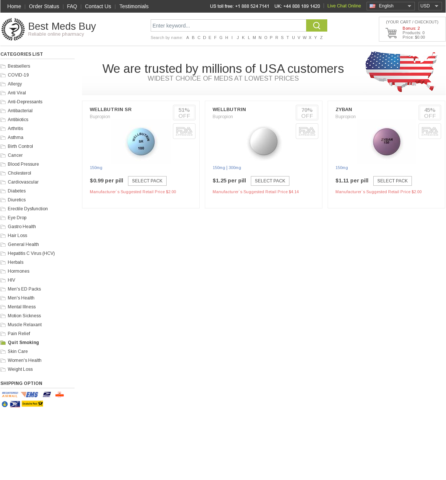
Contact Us (98, 6)
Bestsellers (19, 66)
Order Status (44, 6)
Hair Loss (17, 235)
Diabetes (17, 191)
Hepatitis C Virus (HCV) (31, 253)
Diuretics (17, 199)
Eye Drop (17, 217)
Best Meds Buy (62, 26)
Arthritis (15, 128)
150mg (96, 167)
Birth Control (20, 146)
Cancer (15, 155)
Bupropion (100, 116)
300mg (235, 167)
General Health (23, 244)
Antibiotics (18, 119)
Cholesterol (19, 173)
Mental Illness (22, 306)
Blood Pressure (23, 164)
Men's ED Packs (24, 289)
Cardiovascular (23, 182)
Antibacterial (20, 110)
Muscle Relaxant (25, 324)
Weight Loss (20, 369)
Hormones (18, 271)
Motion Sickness (24, 315)
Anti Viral (17, 92)
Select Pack (147, 181)
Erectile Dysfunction (28, 208)
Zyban (343, 109)
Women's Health (25, 360)
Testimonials (134, 6)
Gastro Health (22, 226)
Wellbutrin (229, 109)
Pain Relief (19, 333)
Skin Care (18, 351)
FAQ (72, 6)
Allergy (15, 84)
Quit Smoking (23, 342)
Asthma (15, 137)
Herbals (15, 262)
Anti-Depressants (25, 101)
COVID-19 (18, 75)
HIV (11, 280)
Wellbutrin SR (111, 109)
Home (14, 6)
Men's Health (21, 298)
